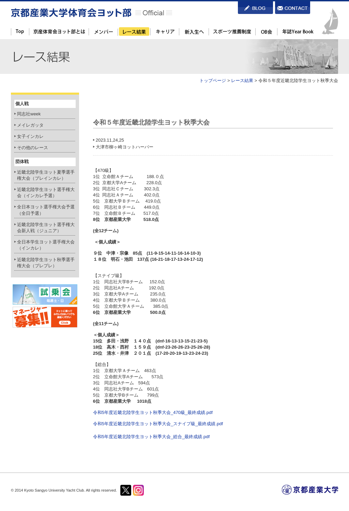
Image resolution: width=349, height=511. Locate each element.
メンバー (103, 31)
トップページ (212, 80)
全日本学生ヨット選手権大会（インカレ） (46, 245)
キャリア (164, 31)
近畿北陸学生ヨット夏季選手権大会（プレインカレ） (46, 175)
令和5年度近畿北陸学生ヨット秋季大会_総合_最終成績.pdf (151, 436)
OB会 (266, 31)
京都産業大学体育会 (59, 31)
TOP (20, 31)
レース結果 (134, 31)
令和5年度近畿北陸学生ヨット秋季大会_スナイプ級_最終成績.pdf (158, 423)
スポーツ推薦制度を (232, 31)
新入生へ (194, 31)
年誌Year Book (297, 31)
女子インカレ (30, 136)
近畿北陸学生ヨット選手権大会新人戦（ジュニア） (46, 227)
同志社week (29, 113)
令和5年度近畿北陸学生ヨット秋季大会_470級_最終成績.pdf (153, 412)
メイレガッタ (30, 125)
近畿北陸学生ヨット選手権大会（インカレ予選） (46, 192)
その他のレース (32, 147)
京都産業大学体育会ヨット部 (91, 12)
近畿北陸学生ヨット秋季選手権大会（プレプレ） (46, 262)
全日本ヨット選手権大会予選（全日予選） (46, 209)
